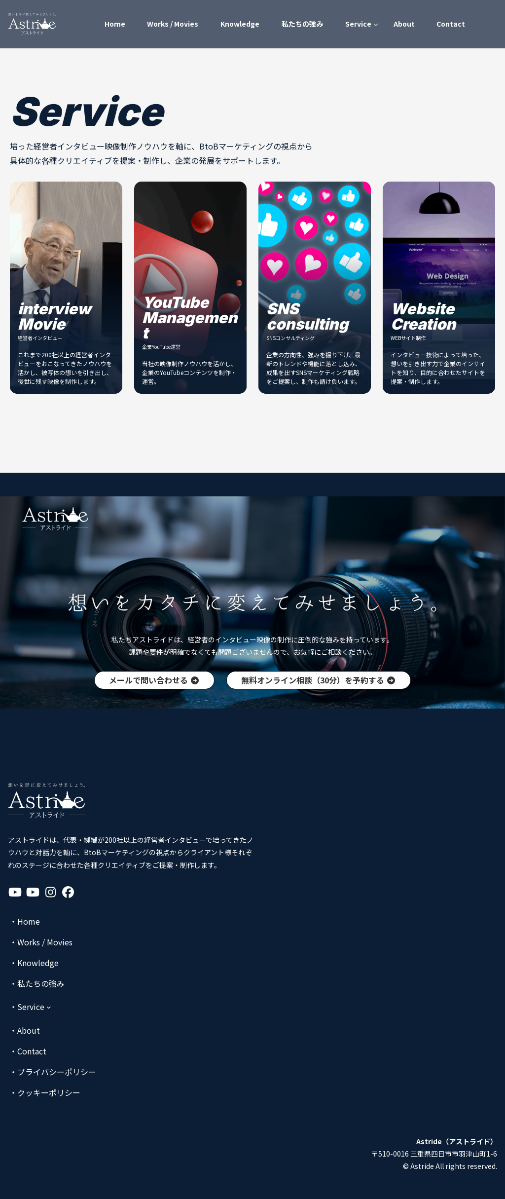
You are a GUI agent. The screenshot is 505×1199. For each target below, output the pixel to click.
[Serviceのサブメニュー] (30, 1007)
